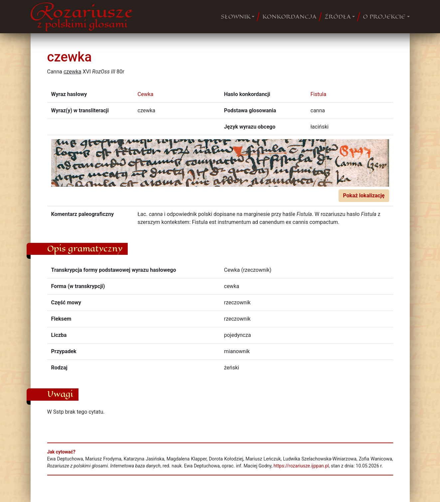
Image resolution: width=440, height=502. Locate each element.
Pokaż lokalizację (363, 195)
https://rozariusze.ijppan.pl (301, 465)
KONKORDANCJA (289, 16)
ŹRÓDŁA (338, 16)
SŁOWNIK (235, 16)
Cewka (146, 94)
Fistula (319, 94)
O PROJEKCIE (384, 16)
